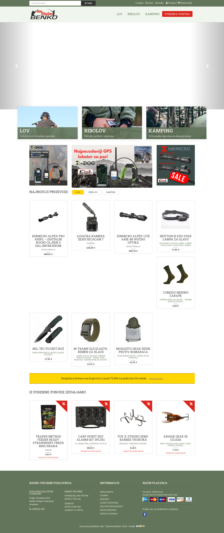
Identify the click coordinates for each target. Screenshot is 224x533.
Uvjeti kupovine (109, 503)
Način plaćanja (108, 514)
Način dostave (108, 510)
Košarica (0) (185, 2)
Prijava (171, 2)
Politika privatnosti (111, 506)
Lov (119, 14)
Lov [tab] (78, 192)
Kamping (152, 14)
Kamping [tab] (111, 192)
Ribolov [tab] (93, 192)
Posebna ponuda (177, 14)
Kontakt (159, 2)
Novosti (149, 2)
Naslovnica (106, 492)
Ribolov (134, 14)
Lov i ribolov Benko (44, 14)
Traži (88, 3)
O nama (139, 2)
